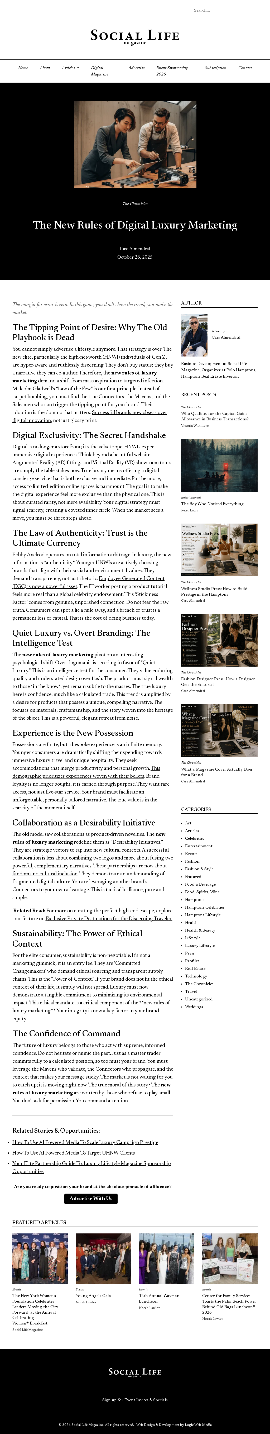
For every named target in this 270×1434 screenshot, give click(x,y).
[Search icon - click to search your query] (253, 12)
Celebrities (194, 839)
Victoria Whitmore (195, 426)
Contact (245, 68)
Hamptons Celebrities (204, 907)
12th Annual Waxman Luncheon (159, 1299)
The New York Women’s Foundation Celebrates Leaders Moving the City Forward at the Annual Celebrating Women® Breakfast (35, 1310)
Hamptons (194, 900)
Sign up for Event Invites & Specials (135, 1400)
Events (191, 854)
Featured (193, 877)
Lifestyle (192, 938)
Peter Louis (189, 510)
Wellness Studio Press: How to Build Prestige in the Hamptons (214, 592)
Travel (191, 992)
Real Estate (195, 969)
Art (188, 823)
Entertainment (191, 497)
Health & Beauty (200, 930)
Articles (192, 831)
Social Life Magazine (27, 1330)
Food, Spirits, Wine (202, 892)
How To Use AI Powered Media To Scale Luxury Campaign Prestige (85, 1142)
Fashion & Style (199, 869)
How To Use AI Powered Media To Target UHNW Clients (73, 1153)
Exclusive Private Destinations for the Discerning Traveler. (109, 919)
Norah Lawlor (86, 1302)
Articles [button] (69, 68)
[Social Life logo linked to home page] (135, 37)
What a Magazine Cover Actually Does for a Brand (217, 772)
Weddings (194, 1007)
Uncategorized (199, 999)
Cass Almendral (135, 249)
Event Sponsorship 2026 (172, 71)
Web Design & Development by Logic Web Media (174, 1425)
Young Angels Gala (93, 1296)
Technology (196, 976)
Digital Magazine (99, 71)
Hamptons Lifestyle (203, 915)
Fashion (192, 862)
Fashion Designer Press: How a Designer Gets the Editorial (218, 682)
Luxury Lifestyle (200, 946)
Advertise (136, 68)
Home (26, 67)
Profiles (192, 961)
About (45, 68)
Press (190, 953)
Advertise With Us (91, 1199)
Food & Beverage (200, 884)
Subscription (215, 68)
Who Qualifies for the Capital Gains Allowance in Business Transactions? (215, 416)
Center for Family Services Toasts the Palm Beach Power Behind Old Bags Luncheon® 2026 (229, 1304)
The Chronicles (135, 204)
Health (191, 923)
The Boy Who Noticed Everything (212, 504)
